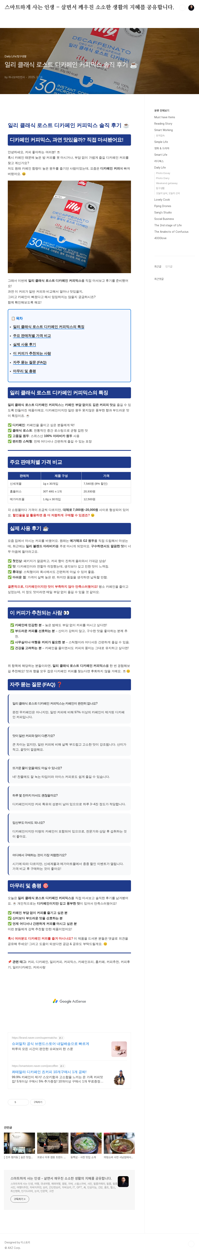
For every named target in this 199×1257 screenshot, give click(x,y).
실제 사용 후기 (24, 344)
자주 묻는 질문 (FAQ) (29, 362)
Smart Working (163, 130)
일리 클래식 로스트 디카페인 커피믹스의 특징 (48, 327)
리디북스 (159, 161)
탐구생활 (160, 188)
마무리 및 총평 (24, 371)
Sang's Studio (163, 212)
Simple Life (161, 141)
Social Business (164, 218)
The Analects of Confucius (171, 231)
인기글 (168, 266)
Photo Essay (163, 173)
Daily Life (160, 167)
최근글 (157, 266)
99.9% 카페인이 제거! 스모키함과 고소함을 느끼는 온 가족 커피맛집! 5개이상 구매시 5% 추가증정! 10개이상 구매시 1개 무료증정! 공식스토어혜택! (57, 1079)
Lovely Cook (162, 199)
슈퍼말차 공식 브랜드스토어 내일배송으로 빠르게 (50, 1044)
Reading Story (163, 123)
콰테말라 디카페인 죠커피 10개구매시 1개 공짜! (49, 1072)
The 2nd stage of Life (168, 225)
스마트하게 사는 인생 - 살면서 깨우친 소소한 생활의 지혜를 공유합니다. (89, 7)
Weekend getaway (167, 183)
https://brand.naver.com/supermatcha (34, 1037)
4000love (160, 238)
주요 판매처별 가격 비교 (32, 336)
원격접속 (160, 135)
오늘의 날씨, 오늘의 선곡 (168, 193)
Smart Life (160, 154)
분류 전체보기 (161, 110)
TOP (191, 1244)
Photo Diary (162, 178)
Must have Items (164, 117)
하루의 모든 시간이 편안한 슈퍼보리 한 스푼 (42, 1049)
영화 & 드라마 (161, 148)
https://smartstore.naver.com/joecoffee (35, 1065)
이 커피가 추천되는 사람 (32, 353)
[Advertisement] (69, 1001)
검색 (182, 8)
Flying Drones (162, 206)
